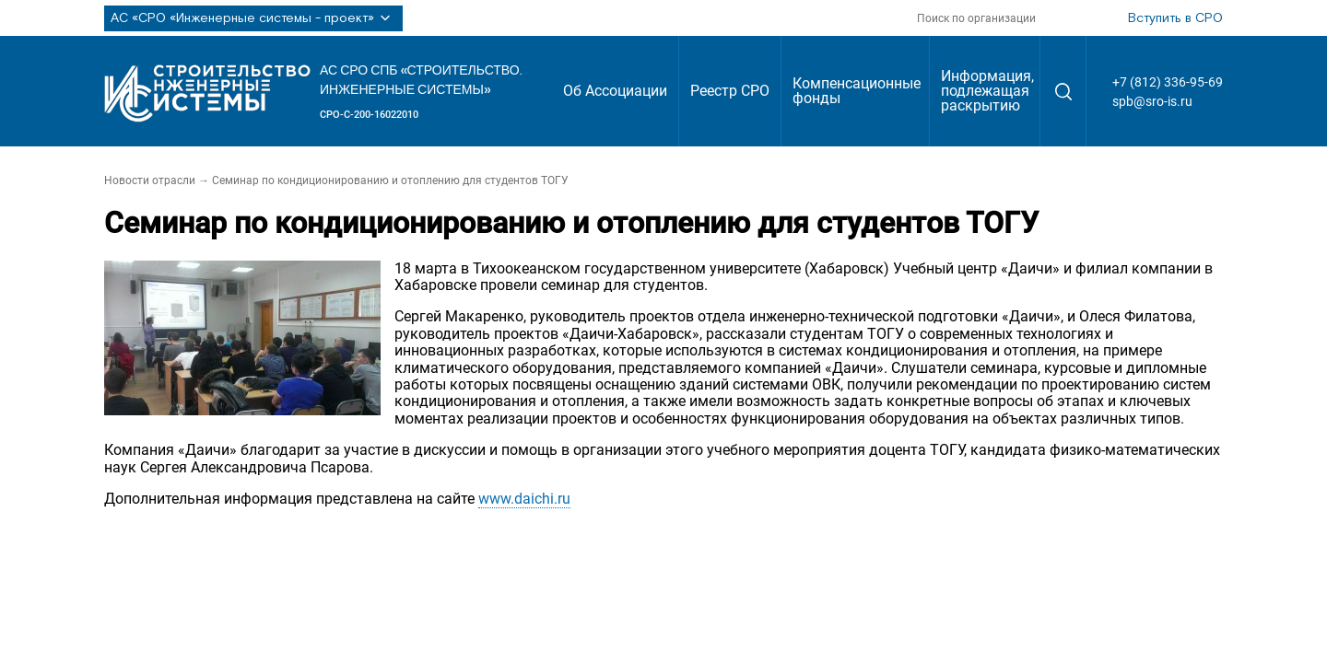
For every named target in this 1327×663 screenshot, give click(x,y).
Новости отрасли (149, 180)
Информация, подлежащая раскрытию (987, 90)
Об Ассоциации (615, 90)
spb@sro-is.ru (1152, 101)
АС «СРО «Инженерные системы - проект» (253, 18)
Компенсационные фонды (857, 91)
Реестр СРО (729, 90)
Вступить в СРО (1175, 18)
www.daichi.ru (524, 498)
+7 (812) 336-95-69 (1167, 82)
